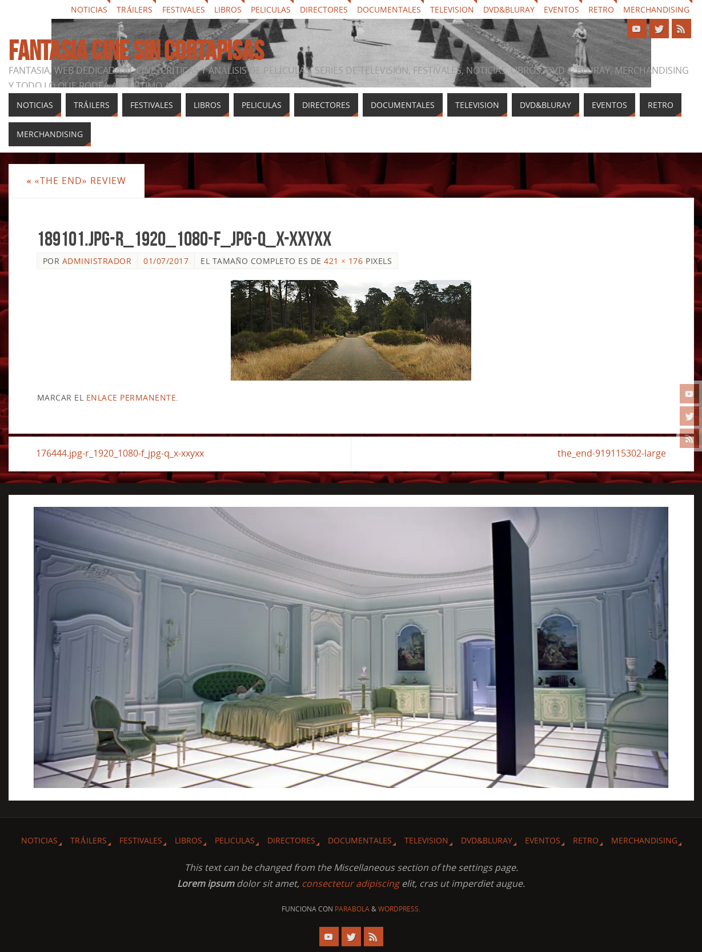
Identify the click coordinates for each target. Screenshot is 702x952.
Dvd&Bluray (509, 9)
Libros (228, 9)
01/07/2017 (165, 260)
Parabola (352, 909)
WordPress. (399, 909)
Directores (324, 9)
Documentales (389, 9)
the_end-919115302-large (611, 453)
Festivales (183, 9)
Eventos (561, 9)
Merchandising (656, 9)
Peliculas (271, 9)
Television (452, 9)
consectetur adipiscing (350, 883)
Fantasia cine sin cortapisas (136, 51)
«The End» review (76, 180)
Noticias (89, 9)
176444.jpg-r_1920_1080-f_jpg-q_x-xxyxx (120, 453)
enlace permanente (131, 397)
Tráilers (135, 9)
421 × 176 (343, 260)
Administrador (97, 260)
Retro (601, 9)
